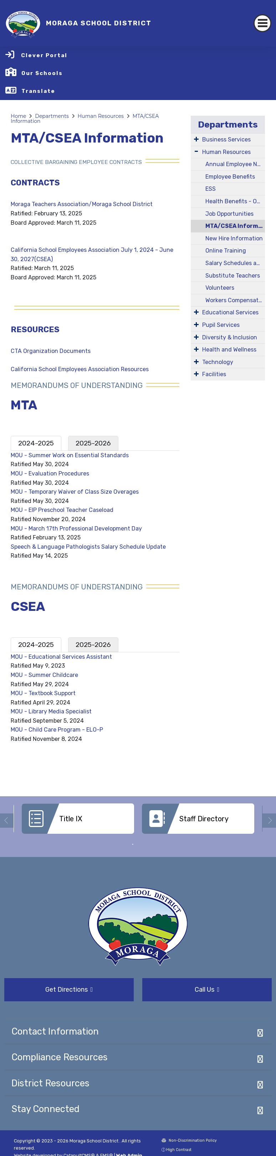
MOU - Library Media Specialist (51, 711)
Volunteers (219, 287)
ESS (210, 188)
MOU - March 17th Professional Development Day (76, 528)
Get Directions (69, 989)
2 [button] (143, 844)
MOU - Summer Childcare (44, 675)
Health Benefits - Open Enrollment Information (235, 201)
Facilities (214, 374)
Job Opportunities (229, 213)
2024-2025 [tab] (36, 443)
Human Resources (101, 116)
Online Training (225, 250)
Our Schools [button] (42, 73)
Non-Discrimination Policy (189, 1140)
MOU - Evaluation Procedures (50, 473)
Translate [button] (38, 91)
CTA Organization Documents (51, 351)
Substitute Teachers (232, 275)
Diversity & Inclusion (229, 337)
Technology (217, 362)
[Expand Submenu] (196, 139)
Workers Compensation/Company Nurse (235, 300)
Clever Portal (44, 55)
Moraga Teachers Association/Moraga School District (82, 204)
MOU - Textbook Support (43, 693)
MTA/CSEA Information (235, 226)
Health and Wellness (229, 349)
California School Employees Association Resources (80, 369)
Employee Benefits (230, 176)
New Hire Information (234, 238)
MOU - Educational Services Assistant (61, 656)
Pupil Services (221, 325)
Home (18, 116)
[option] (78, 821)
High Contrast (178, 1149)
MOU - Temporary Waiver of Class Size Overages (75, 491)
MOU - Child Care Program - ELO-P (57, 729)
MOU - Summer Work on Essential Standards (70, 455)
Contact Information (55, 1031)
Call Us (207, 989)
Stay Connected (45, 1108)
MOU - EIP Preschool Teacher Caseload (62, 510)
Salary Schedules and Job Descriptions (235, 263)
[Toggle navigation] (262, 23)
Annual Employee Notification (235, 164)
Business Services (226, 139)
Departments (52, 116)
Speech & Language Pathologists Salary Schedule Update (88, 546)
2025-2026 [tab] (93, 443)
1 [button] (132, 844)
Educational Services (230, 312)
